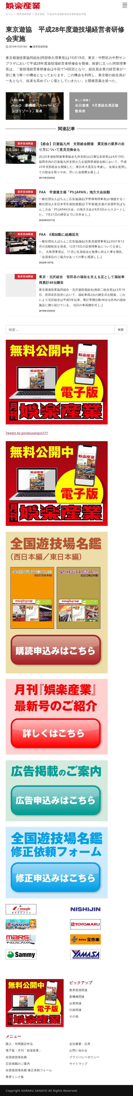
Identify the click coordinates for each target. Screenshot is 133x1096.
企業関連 (75, 1003)
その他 (73, 1016)
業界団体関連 (40, 46)
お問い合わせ (78, 1050)
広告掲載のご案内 (18, 1063)
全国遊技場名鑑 (16, 1057)
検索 (121, 329)
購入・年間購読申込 (19, 1044)
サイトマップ (78, 1063)
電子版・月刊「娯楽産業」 (24, 1050)
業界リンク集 (15, 1077)
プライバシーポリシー (84, 1057)
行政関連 (75, 1010)
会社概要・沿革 (80, 1044)
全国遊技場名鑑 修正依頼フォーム (29, 1070)
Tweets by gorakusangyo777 (27, 433)
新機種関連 (76, 996)
